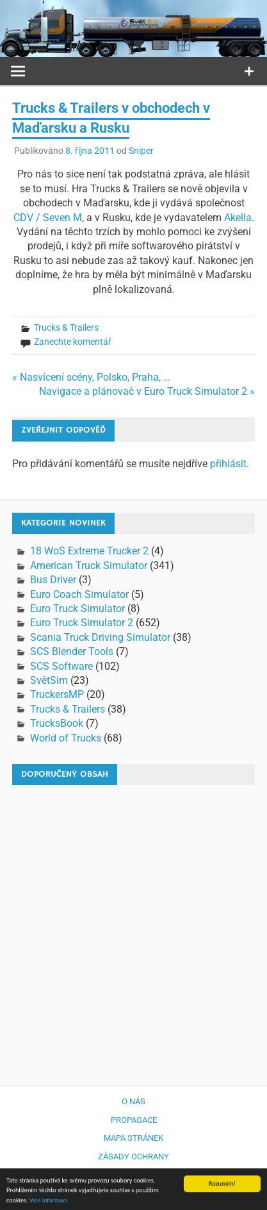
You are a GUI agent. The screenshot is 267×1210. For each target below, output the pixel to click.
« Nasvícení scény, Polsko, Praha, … (91, 377)
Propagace (134, 1120)
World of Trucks (65, 738)
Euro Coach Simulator (79, 594)
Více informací (48, 1202)
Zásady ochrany (133, 1156)
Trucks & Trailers (66, 327)
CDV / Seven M (47, 217)
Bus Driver (53, 580)
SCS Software (61, 666)
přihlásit (228, 464)
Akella (238, 217)
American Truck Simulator (88, 565)
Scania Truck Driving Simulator (100, 637)
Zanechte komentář (72, 341)
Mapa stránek (133, 1138)
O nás (133, 1101)
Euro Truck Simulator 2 (81, 623)
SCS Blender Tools (71, 651)
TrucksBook (56, 723)
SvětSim (49, 680)
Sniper (141, 150)
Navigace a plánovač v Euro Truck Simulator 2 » (147, 391)
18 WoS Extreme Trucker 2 (89, 551)
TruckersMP (57, 694)
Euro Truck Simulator (77, 608)
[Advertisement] (133, 929)
